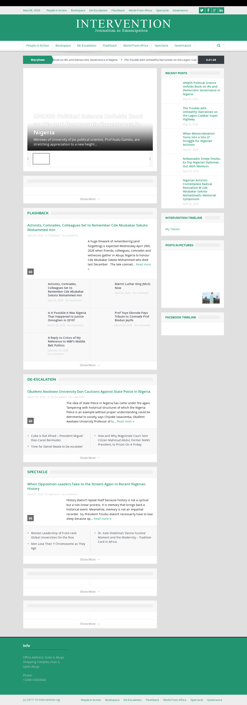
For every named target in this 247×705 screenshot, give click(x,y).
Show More (90, 199)
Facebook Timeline (180, 317)
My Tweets (172, 229)
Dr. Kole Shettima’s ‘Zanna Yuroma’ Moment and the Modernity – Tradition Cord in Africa (124, 537)
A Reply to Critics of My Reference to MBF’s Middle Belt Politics (66, 341)
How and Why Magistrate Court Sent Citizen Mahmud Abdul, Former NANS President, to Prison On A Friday (124, 440)
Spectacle (162, 10)
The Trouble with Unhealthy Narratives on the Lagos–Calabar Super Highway (189, 59)
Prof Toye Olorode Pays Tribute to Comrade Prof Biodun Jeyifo (132, 316)
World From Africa (140, 10)
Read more (125, 421)
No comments (70, 235)
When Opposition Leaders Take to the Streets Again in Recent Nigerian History (86, 486)
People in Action (56, 10)
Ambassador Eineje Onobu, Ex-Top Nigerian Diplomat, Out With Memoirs (202, 162)
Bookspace (78, 10)
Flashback (118, 10)
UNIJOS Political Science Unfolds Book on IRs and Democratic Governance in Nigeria (81, 59)
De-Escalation (98, 10)
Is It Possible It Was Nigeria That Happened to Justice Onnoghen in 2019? (67, 316)
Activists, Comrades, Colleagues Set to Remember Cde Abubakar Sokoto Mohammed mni (87, 227)
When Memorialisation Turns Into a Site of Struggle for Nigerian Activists (199, 139)
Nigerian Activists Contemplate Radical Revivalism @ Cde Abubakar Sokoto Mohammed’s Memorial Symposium (199, 189)
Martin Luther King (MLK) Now (132, 286)
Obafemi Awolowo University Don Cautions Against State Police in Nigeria (88, 391)
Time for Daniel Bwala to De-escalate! (56, 446)
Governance (180, 10)
